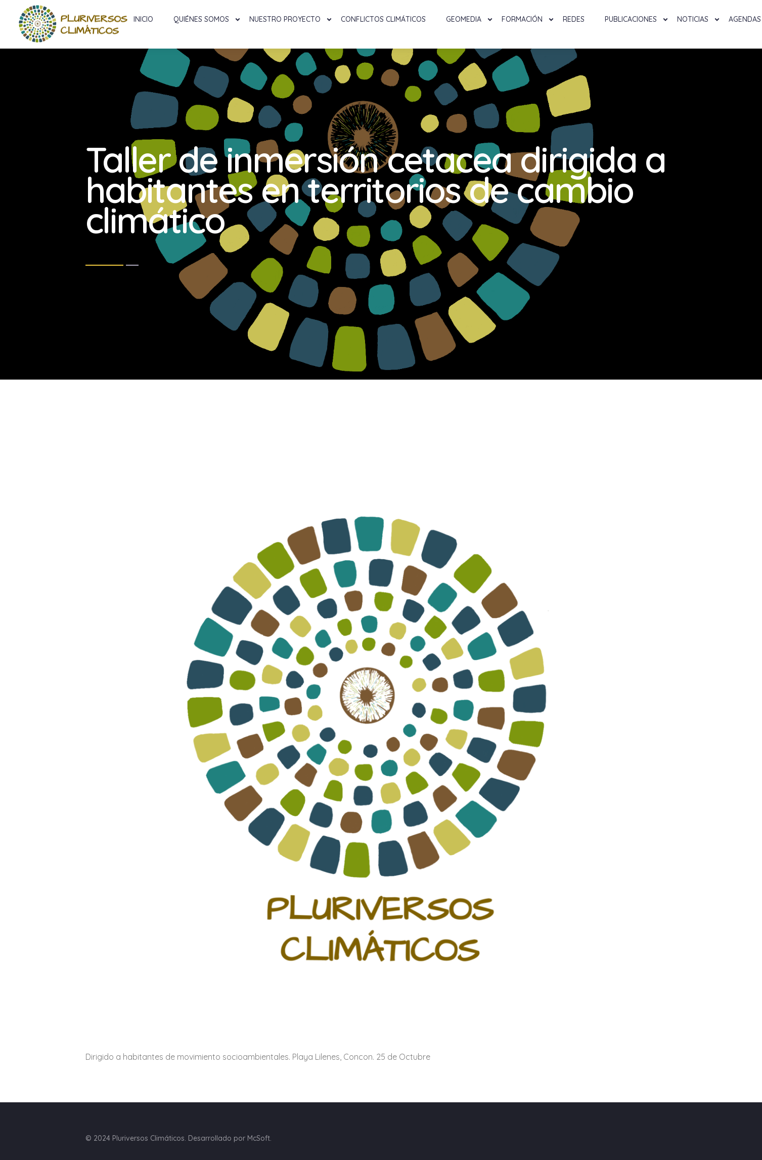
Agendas (745, 19)
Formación (522, 19)
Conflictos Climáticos (383, 19)
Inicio (143, 19)
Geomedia (463, 19)
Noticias (692, 19)
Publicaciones (631, 19)
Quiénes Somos (201, 19)
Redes (574, 19)
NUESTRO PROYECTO (285, 19)
